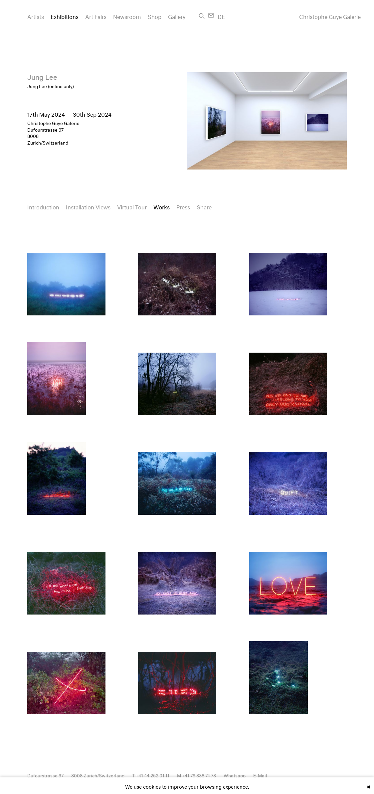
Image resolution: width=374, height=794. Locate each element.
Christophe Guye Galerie (330, 16)
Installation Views (88, 206)
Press (183, 206)
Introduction (43, 206)
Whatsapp (235, 774)
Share (204, 206)
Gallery (176, 15)
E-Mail (260, 774)
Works (161, 206)
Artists (35, 15)
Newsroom (127, 15)
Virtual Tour (132, 206)
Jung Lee (42, 75)
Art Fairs (95, 15)
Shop (154, 15)
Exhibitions (65, 15)
